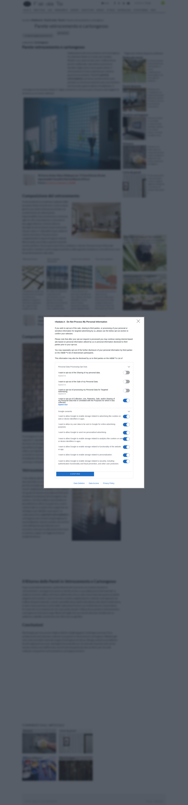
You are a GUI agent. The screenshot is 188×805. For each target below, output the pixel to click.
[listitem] (94, 366)
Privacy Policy (108, 483)
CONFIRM (75, 474)
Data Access (94, 483)
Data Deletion (79, 483)
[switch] (126, 372)
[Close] (139, 322)
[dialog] (94, 402)
